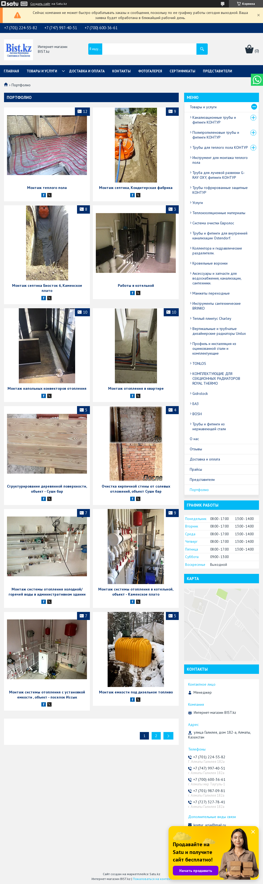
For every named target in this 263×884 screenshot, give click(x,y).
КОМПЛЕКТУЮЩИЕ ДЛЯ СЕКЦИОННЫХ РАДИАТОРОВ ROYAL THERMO (216, 378)
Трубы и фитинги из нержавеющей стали (209, 426)
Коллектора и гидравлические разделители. (217, 250)
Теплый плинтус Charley (211, 318)
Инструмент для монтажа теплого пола (220, 160)
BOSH (197, 413)
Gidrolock (200, 393)
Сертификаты (182, 71)
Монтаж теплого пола (47, 187)
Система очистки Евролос (213, 223)
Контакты (121, 71)
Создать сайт (40, 4)
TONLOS (199, 363)
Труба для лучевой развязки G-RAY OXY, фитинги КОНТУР (218, 175)
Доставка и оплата (87, 71)
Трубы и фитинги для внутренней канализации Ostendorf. (219, 235)
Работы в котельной (136, 285)
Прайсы (196, 469)
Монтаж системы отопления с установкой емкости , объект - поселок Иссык (47, 695)
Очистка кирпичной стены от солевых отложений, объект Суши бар (136, 489)
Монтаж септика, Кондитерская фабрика (136, 187)
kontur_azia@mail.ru (209, 825)
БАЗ (195, 403)
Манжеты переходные (211, 293)
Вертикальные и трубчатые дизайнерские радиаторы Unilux (219, 331)
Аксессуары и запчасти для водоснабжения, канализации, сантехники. (216, 278)
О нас (194, 438)
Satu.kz (154, 874)
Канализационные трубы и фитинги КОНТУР (214, 120)
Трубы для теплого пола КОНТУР (220, 147)
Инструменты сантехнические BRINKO (216, 306)
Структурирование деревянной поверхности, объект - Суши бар (47, 489)
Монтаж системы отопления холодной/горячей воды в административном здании (47, 592)
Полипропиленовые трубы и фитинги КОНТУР (215, 135)
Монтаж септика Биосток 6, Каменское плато (47, 288)
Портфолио (199, 489)
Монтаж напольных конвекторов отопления (47, 388)
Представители (217, 71)
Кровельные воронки (210, 263)
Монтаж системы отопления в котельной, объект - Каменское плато (135, 592)
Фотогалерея (150, 71)
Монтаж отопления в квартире (136, 388)
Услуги (197, 202)
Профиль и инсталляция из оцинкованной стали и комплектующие (214, 348)
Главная (11, 71)
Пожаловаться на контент (152, 879)
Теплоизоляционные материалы (218, 212)
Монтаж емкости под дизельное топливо (136, 692)
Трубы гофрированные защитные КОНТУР (220, 190)
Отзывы (196, 449)
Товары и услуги (42, 71)
